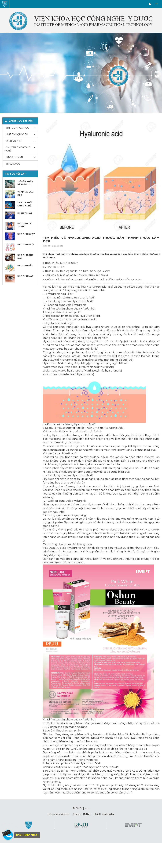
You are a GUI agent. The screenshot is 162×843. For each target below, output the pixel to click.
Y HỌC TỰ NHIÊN (54, 267)
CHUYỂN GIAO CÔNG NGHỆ (17, 149)
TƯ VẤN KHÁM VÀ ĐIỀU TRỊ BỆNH (25, 184)
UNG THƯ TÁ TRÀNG (24, 225)
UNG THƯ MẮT (25, 276)
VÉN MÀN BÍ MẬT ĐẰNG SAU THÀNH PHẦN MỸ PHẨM (75, 275)
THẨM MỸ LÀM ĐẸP (25, 193)
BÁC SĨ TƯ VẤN (13, 157)
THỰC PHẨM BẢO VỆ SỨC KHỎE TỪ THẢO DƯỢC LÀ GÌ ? (76, 271)
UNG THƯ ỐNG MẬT (25, 256)
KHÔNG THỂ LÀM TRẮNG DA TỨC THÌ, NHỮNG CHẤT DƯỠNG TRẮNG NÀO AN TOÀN (92, 279)
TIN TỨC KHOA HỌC (16, 127)
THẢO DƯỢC (12, 163)
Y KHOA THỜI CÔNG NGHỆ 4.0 (24, 205)
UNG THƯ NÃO (25, 265)
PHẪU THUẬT (24, 213)
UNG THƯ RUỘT (26, 234)
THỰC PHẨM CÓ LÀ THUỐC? (60, 263)
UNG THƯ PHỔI (25, 244)
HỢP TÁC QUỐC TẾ (16, 134)
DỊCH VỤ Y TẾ (12, 140)
